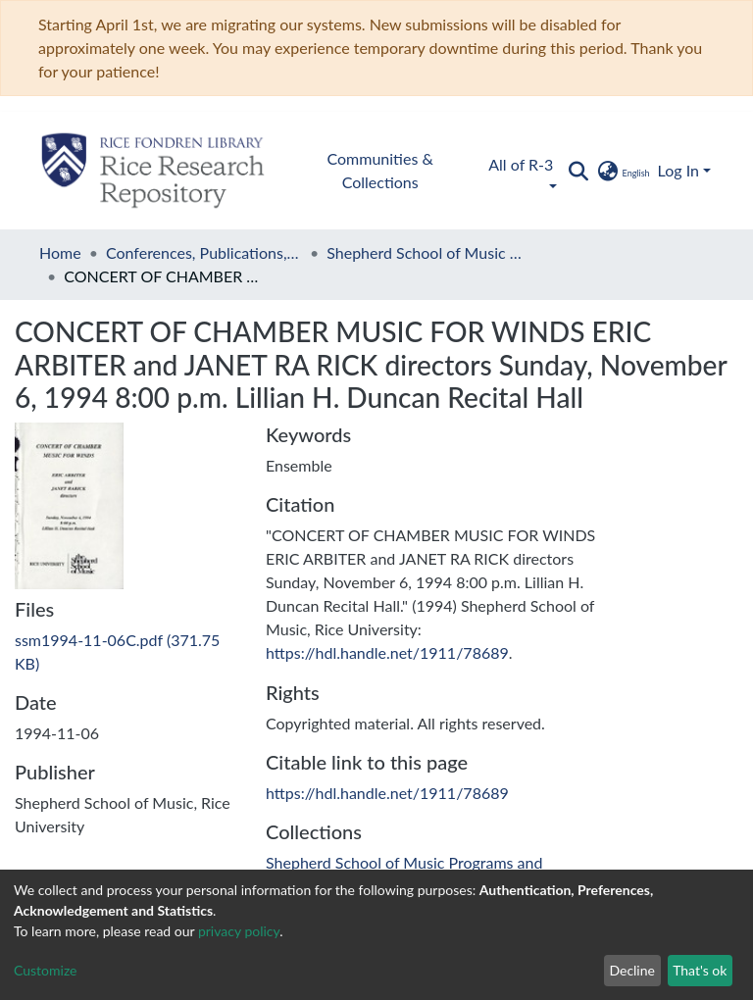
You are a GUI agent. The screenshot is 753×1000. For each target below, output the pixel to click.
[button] (622, 170)
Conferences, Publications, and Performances (204, 252)
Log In (678, 170)
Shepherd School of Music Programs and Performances (424, 252)
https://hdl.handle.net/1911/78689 (387, 652)
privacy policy (238, 931)
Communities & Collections (380, 170)
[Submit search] (578, 170)
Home (60, 252)
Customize (45, 970)
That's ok (700, 970)
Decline (632, 970)
